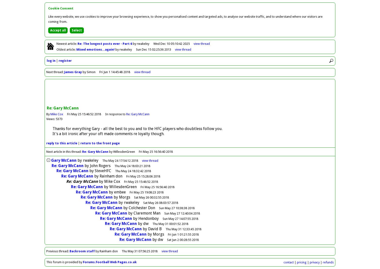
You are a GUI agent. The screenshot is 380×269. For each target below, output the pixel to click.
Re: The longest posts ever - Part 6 (105, 44)
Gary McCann (64, 160)
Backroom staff (82, 251)
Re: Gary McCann (138, 114)
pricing (302, 262)
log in (51, 60)
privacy (315, 262)
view (202, 44)
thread (150, 160)
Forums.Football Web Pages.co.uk (110, 262)
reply (61, 143)
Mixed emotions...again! (95, 49)
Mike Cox (56, 114)
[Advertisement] (190, 93)
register (65, 60)
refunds (328, 262)
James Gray (73, 72)
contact (289, 262)
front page (100, 143)
